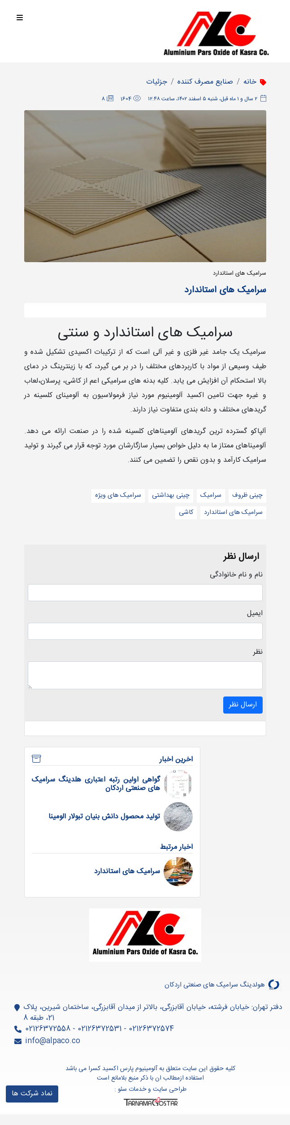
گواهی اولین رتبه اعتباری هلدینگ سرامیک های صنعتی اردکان (96, 784)
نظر (258, 652)
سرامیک (210, 495)
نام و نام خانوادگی (236, 575)
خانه (249, 82)
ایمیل (255, 613)
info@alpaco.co (52, 1041)
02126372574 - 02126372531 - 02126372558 (99, 1029)
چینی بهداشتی (171, 495)
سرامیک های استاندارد (233, 512)
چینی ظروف (247, 495)
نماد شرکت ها (32, 1094)
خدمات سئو (132, 1089)
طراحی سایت (169, 1089)
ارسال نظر (243, 705)
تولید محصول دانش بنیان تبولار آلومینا (104, 817)
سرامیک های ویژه (118, 495)
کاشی (186, 512)
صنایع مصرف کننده (205, 82)
